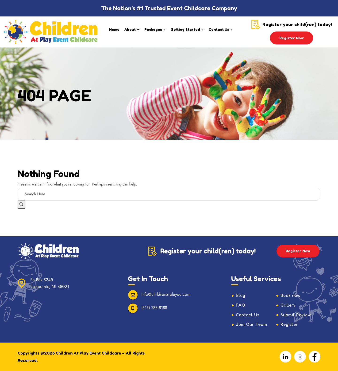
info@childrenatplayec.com (165, 294)
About (130, 29)
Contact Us (219, 29)
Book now (290, 295)
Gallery (288, 305)
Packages (153, 29)
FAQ (241, 305)
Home (114, 29)
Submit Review (295, 315)
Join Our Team (252, 324)
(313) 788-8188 (154, 308)
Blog (241, 295)
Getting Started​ (185, 29)
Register (289, 324)
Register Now (291, 38)
